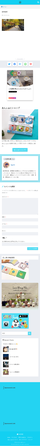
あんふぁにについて (13, 439)
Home (8, 437)
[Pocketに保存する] (31, 64)
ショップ (30, 439)
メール (4, 224)
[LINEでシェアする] (25, 64)
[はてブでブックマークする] (20, 64)
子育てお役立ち (22, 437)
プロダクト (30, 437)
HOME (20, 434)
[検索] (29, 333)
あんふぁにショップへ (20, 150)
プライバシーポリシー (19, 442)
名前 (4, 217)
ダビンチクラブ (23, 439)
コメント (5, 197)
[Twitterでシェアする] (9, 64)
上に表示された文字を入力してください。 (14, 241)
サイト (4, 231)
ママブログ (14, 437)
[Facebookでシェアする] (14, 64)
